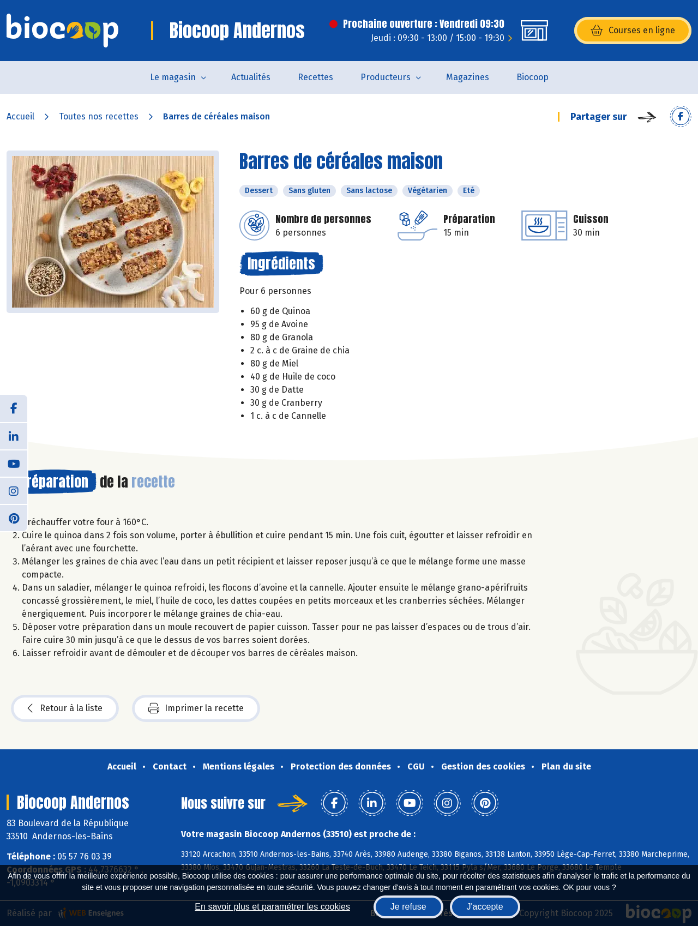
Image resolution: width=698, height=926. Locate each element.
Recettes (315, 77)
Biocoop (532, 77)
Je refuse (408, 906)
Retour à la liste (65, 708)
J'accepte (485, 906)
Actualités (250, 77)
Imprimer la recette (196, 708)
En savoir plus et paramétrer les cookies (272, 906)
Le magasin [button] (173, 77)
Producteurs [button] (385, 77)
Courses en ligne (633, 30)
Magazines (467, 77)
